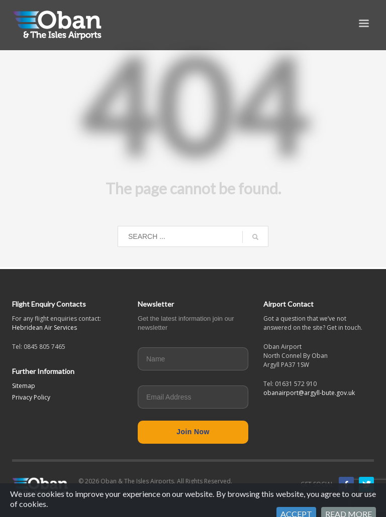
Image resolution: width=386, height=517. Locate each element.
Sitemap (23, 385)
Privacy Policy (31, 397)
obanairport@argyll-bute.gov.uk (309, 393)
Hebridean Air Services (44, 327)
